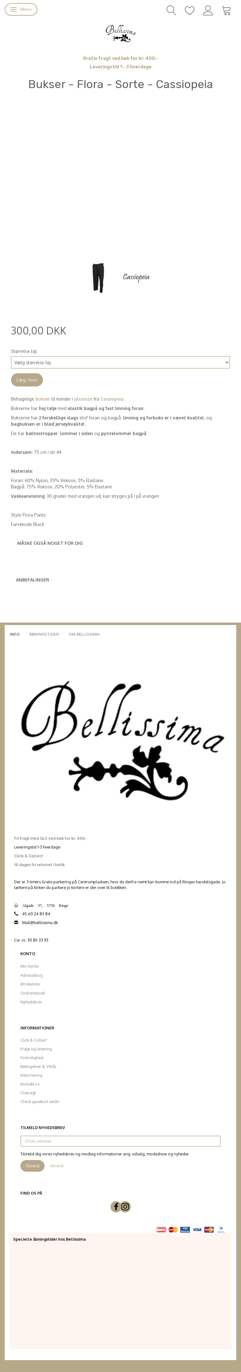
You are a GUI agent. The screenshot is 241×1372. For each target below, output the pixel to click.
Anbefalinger (32, 579)
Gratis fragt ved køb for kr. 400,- (120, 58)
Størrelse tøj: (24, 351)
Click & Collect (33, 1040)
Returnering (31, 1075)
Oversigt (28, 1092)
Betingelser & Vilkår (38, 1066)
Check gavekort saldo (39, 1101)
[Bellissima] (120, 33)
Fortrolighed (31, 1057)
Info (14, 634)
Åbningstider (44, 634)
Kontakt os (30, 1083)
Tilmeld (32, 1165)
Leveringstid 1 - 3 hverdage (121, 67)
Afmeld (56, 1165)
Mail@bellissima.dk (40, 922)
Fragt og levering (36, 1048)
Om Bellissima (84, 634)
